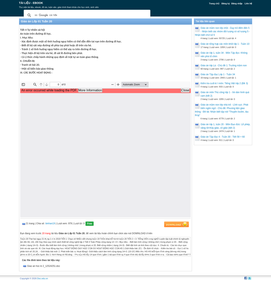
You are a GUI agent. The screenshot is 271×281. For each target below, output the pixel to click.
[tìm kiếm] (86, 15)
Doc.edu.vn (42, 278)
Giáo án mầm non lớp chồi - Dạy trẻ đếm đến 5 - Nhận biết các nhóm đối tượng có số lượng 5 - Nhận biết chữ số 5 (222, 31)
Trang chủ (214, 3)
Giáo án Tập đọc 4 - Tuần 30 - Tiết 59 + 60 (223, 136)
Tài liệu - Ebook (31, 2)
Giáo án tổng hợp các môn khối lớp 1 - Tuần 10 (225, 44)
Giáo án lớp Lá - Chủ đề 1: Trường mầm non (224, 65)
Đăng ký (225, 3)
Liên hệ (248, 3)
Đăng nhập (236, 3)
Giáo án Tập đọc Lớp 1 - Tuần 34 (218, 74)
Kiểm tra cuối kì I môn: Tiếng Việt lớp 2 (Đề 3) (224, 83)
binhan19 (50, 223)
